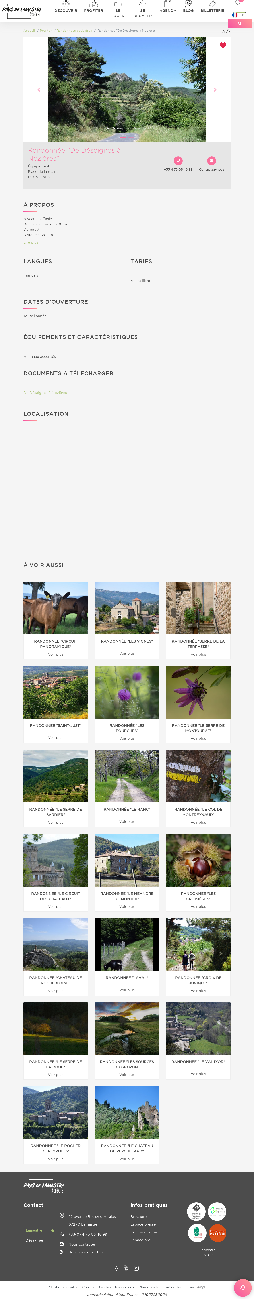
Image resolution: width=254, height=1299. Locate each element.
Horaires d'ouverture (86, 1252)
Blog (188, 10)
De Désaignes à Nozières (45, 393)
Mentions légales (63, 1287)
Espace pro (140, 1240)
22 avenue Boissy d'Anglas (92, 1216)
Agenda (167, 10)
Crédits (88, 1287)
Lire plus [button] (30, 242)
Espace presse (143, 1224)
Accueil (29, 30)
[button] (39, 89)
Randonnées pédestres (74, 30)
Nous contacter (81, 1244)
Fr (238, 15)
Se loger (117, 13)
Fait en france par (184, 1287)
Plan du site (148, 1287)
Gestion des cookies (116, 1287)
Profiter (93, 10)
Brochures (139, 1216)
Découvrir (65, 10)
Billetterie (212, 10)
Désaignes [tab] (35, 1240)
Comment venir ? (145, 1232)
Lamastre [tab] (34, 1230)
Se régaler (143, 13)
